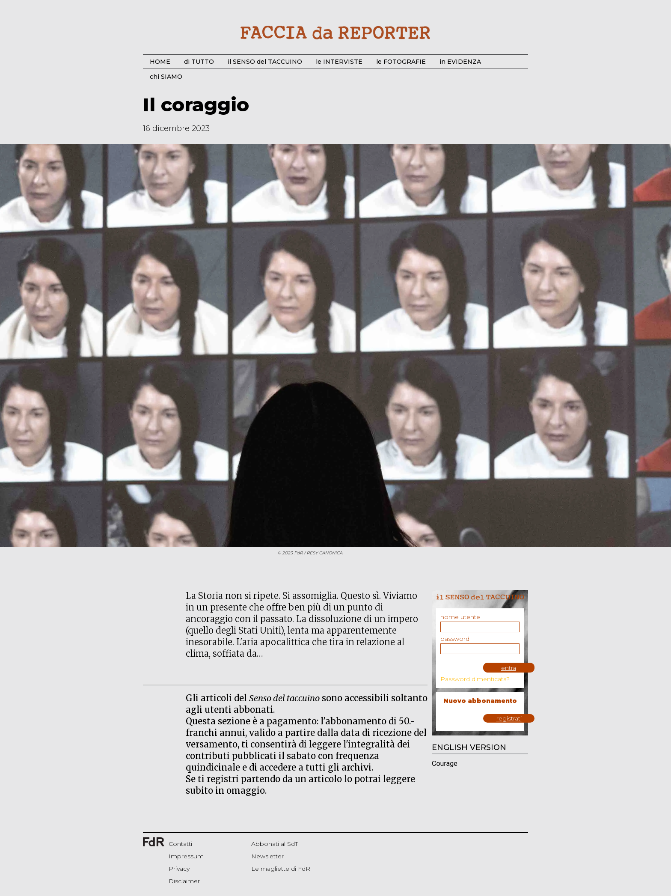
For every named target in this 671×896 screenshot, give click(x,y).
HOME (160, 61)
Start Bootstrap (335, 32)
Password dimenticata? (475, 679)
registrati (509, 718)
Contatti (180, 844)
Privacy (179, 868)
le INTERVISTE (339, 61)
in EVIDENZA (460, 61)
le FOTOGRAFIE (401, 61)
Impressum (186, 856)
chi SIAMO (166, 76)
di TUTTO (199, 61)
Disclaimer (184, 881)
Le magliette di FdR (280, 868)
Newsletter (267, 856)
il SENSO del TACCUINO (265, 61)
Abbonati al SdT (274, 844)
